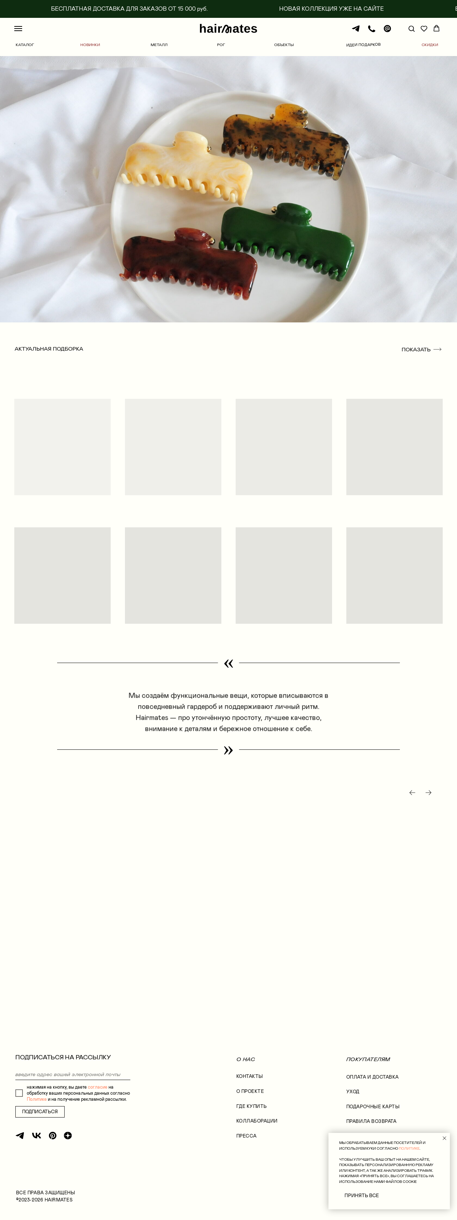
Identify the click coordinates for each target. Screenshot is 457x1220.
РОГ (221, 44)
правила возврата (371, 1121)
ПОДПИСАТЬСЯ (40, 1112)
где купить (251, 1106)
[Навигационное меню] (18, 28)
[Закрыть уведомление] (444, 1138)
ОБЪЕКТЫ (284, 44)
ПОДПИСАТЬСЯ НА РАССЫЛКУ (63, 1057)
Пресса (246, 1136)
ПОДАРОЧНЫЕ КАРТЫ (373, 1107)
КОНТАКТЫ (249, 1076)
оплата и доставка (372, 1077)
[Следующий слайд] (428, 792)
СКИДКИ (430, 44)
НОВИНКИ (90, 44)
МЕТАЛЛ (159, 44)
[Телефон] (371, 32)
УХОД (353, 1092)
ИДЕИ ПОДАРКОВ (363, 45)
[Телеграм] (356, 32)
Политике (37, 1099)
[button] (411, 28)
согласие (97, 1087)
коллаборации (257, 1121)
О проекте (250, 1091)
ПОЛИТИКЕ (409, 1148)
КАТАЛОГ (25, 44)
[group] (85, 903)
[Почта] (387, 32)
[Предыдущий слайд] (412, 792)
